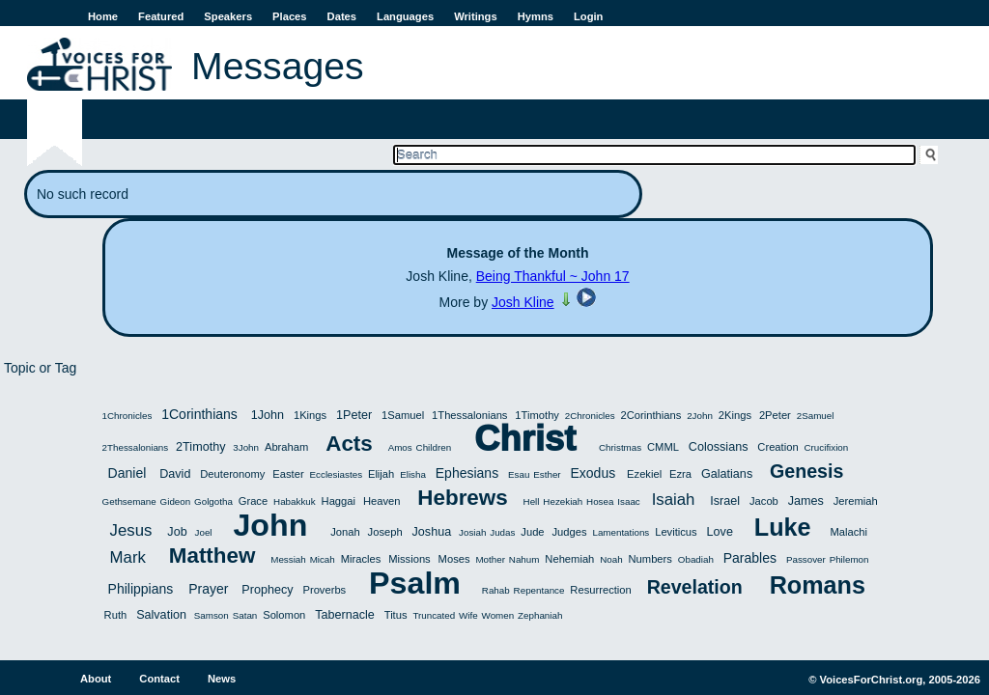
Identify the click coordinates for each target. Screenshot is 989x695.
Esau (518, 474)
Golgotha (213, 501)
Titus (396, 615)
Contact (159, 678)
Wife (468, 615)
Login (588, 16)
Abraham (286, 447)
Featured (161, 16)
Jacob (763, 501)
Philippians (141, 589)
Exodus (593, 473)
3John (246, 447)
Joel (203, 532)
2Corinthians (650, 415)
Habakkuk (294, 501)
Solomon (284, 615)
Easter (287, 474)
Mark (128, 557)
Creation (777, 447)
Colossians (719, 447)
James (806, 501)
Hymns (535, 16)
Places (289, 16)
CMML (663, 447)
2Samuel (815, 415)
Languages (405, 16)
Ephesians (467, 473)
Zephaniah (540, 615)
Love (720, 532)
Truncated (433, 615)
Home (103, 16)
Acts (349, 443)
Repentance (539, 590)
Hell (531, 501)
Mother (490, 559)
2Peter (775, 415)
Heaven (382, 501)
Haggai (338, 501)
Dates (341, 16)
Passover (806, 559)
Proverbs (324, 590)
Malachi (848, 532)
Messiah (287, 559)
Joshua (432, 532)
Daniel (127, 473)
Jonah (344, 532)
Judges (568, 532)
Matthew (212, 555)
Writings (475, 16)
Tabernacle (345, 615)
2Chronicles (590, 415)
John (270, 525)
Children (434, 447)
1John (267, 415)
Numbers (650, 559)
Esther (546, 474)
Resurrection (600, 590)
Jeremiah (856, 501)
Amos (400, 447)
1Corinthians (199, 414)
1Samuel (402, 415)
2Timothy (200, 447)
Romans (817, 584)
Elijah (381, 474)
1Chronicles (127, 415)
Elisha (413, 474)
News (222, 678)
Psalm (415, 583)
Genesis (806, 471)
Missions (409, 559)
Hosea (599, 501)
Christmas (620, 447)
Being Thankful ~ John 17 (553, 276)
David (174, 474)
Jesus (131, 530)
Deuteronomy (232, 474)
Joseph (385, 532)
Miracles (361, 559)
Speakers (228, 16)
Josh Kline (523, 302)
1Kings (310, 415)
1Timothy (537, 415)
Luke (782, 527)
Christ (525, 439)
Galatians (726, 474)
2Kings (735, 415)
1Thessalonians (469, 415)
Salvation (161, 615)
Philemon (849, 559)
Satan (245, 615)
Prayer (208, 589)
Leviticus (676, 532)
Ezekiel (644, 474)
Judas (502, 532)
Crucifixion (827, 447)
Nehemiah (569, 559)
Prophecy (267, 590)
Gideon (175, 501)
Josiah (472, 532)
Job (176, 532)
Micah (322, 559)
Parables (750, 558)
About (95, 678)
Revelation (695, 587)
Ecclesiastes (336, 474)
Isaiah (673, 499)
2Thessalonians (135, 447)
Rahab (496, 590)
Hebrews (462, 498)
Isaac (628, 501)
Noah (611, 559)
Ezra (680, 474)
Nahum (524, 559)
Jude (532, 532)
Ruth (115, 615)
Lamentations (620, 532)
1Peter (354, 415)
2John (700, 415)
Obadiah (696, 559)
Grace (253, 501)
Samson (211, 615)
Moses (454, 559)
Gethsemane (129, 501)
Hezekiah (562, 501)
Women (498, 615)
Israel (725, 501)
